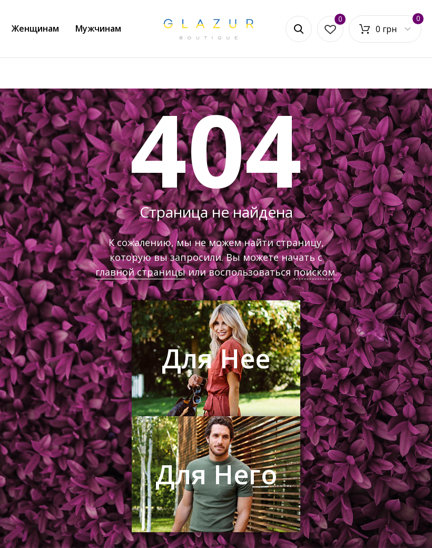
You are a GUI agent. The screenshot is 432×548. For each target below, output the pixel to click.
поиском (314, 272)
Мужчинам (98, 28)
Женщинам (35, 28)
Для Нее (216, 358)
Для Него (216, 474)
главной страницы (140, 272)
